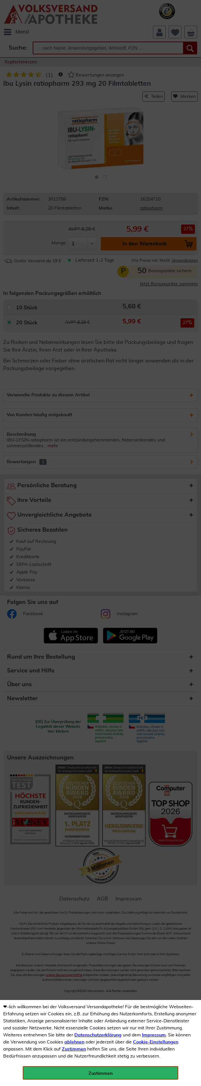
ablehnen (74, 1042)
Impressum (154, 1035)
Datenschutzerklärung (97, 1035)
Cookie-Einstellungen (155, 1042)
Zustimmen (74, 1049)
